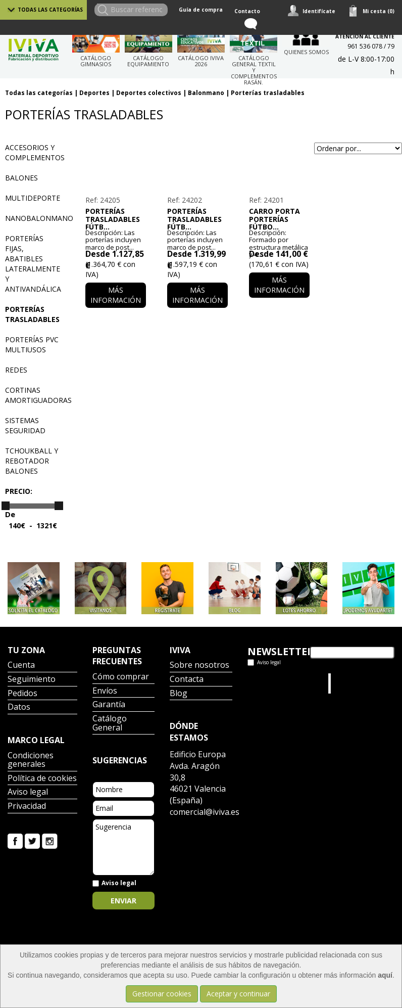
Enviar (123, 900)
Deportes (94, 92)
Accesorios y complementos (35, 152)
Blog (178, 694)
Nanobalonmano (39, 218)
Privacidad (27, 806)
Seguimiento (32, 679)
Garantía (108, 705)
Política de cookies (42, 779)
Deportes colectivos (148, 92)
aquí (385, 975)
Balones (21, 177)
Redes (16, 370)
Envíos (104, 691)
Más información (115, 295)
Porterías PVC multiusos (32, 344)
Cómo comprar (120, 677)
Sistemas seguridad (25, 425)
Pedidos (22, 694)
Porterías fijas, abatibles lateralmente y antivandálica (33, 264)
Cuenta (21, 665)
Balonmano (206, 92)
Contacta (187, 679)
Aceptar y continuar (238, 993)
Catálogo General (109, 723)
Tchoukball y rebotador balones (31, 461)
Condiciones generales (31, 760)
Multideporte (32, 198)
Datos (19, 707)
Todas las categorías (50, 9)
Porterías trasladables (268, 92)
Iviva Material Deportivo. (352, 683)
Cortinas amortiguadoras (38, 395)
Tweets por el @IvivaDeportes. (274, 683)
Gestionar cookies (161, 993)
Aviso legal (28, 792)
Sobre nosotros (199, 665)
